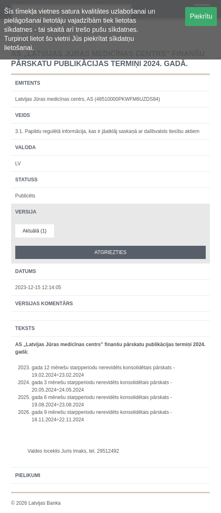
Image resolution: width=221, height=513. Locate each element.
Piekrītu (201, 16)
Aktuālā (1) (35, 231)
